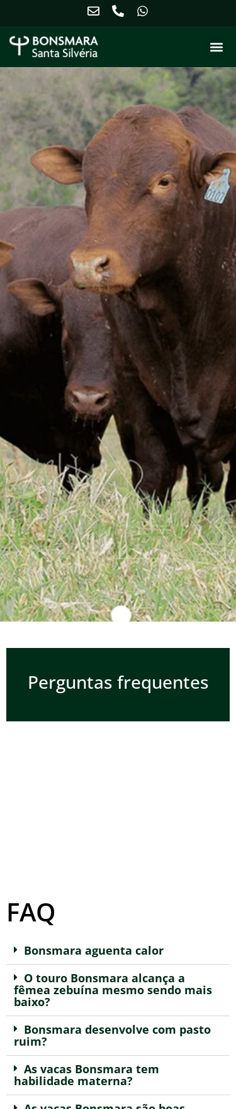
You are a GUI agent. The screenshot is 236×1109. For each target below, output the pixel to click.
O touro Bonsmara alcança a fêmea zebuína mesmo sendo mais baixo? (113, 989)
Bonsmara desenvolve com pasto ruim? (112, 1035)
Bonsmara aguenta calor (94, 950)
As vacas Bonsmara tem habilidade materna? (86, 1074)
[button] (216, 47)
